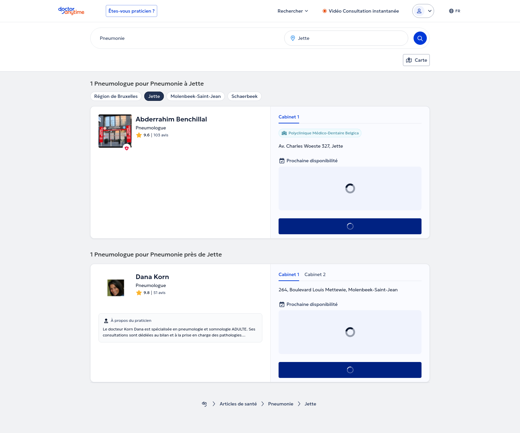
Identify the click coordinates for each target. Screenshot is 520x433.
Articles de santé (238, 404)
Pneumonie (280, 404)
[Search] (420, 38)
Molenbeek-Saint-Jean (195, 96)
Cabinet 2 (315, 274)
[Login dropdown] (423, 11)
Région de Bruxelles (116, 96)
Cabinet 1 (289, 117)
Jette (154, 96)
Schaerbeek (244, 96)
